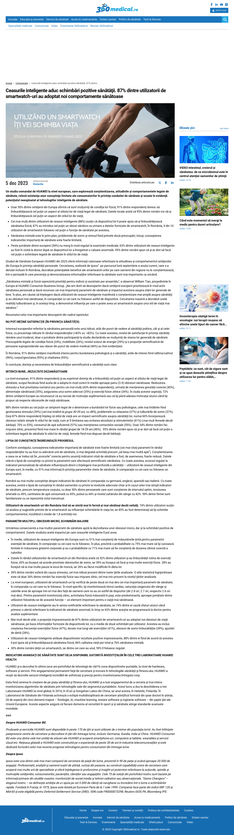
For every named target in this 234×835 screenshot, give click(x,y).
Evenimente (108, 822)
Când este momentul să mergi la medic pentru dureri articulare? (201, 222)
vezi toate (224, 128)
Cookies (188, 810)
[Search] (225, 19)
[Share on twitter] (159, 183)
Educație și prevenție (32, 19)
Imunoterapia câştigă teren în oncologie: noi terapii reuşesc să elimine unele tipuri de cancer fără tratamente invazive (202, 320)
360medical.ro (117, 8)
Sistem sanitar (108, 19)
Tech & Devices (152, 19)
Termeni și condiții (132, 810)
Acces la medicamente (84, 19)
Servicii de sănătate (57, 19)
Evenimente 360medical (74, 25)
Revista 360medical (101, 25)
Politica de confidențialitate (163, 810)
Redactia (38, 184)
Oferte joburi (156, 822)
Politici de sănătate (130, 19)
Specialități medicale (20, 25)
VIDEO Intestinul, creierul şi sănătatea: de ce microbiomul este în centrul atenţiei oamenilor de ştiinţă (204, 172)
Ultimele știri (187, 128)
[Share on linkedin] (172, 183)
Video (54, 25)
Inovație (12, 19)
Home (83, 810)
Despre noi (97, 810)
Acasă (9, 83)
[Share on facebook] (165, 183)
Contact (112, 810)
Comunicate (42, 25)
